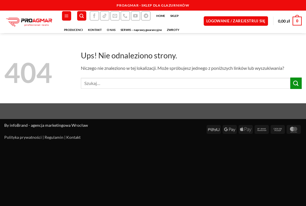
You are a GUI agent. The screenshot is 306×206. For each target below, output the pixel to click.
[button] (66, 16)
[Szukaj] (81, 16)
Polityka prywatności (23, 137)
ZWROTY (173, 29)
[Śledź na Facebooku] (94, 16)
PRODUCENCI (73, 29)
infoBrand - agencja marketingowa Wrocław (49, 125)
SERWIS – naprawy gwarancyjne (141, 29)
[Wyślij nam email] (115, 16)
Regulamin (54, 137)
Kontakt (73, 137)
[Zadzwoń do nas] (125, 16)
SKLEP (174, 15)
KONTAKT (95, 29)
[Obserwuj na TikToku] (104, 16)
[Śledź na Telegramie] (146, 16)
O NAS (111, 29)
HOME (160, 15)
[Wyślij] (296, 83)
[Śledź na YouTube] (135, 16)
